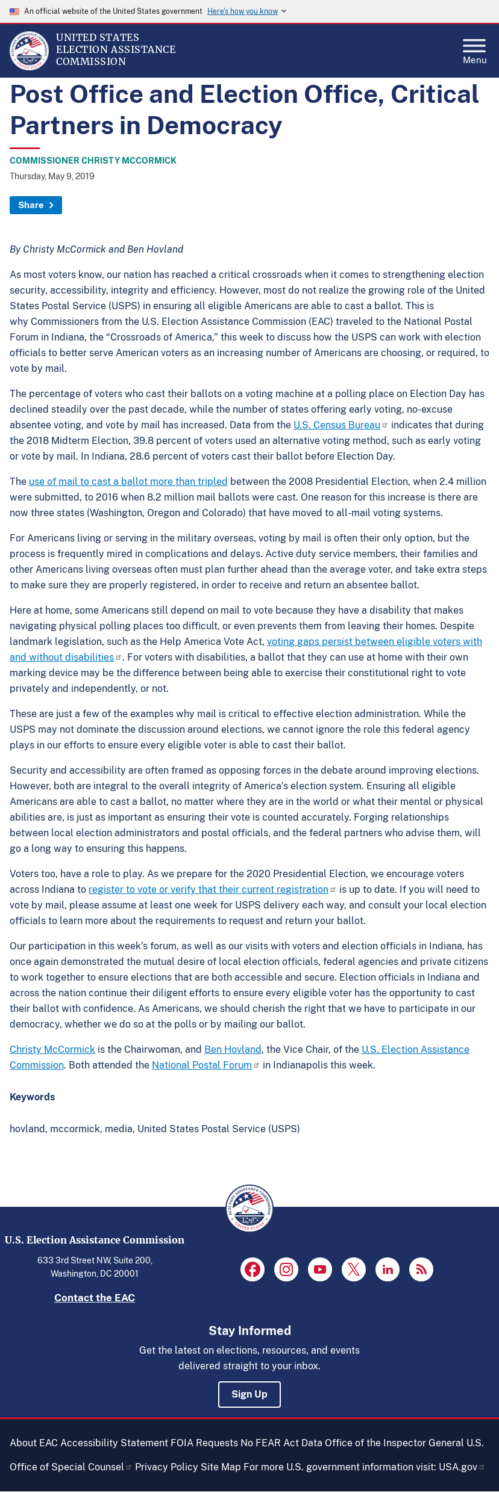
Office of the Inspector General (394, 1443)
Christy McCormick (52, 1049)
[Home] (29, 67)
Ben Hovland (233, 1049)
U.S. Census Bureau (341, 425)
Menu (475, 48)
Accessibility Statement (114, 1443)
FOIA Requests (204, 1443)
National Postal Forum (206, 1065)
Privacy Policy (166, 1467)
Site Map (221, 1467)
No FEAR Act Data (281, 1443)
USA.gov (462, 1467)
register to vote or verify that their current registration (213, 889)
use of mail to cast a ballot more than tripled (128, 481)
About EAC (34, 1443)
